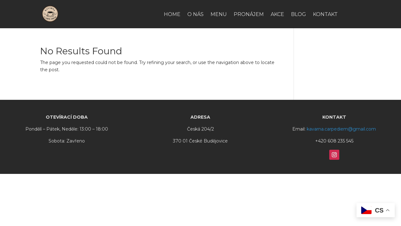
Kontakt (325, 14)
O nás (195, 14)
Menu (219, 14)
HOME (172, 14)
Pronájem (249, 14)
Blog (298, 14)
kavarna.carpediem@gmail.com (341, 129)
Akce (277, 14)
